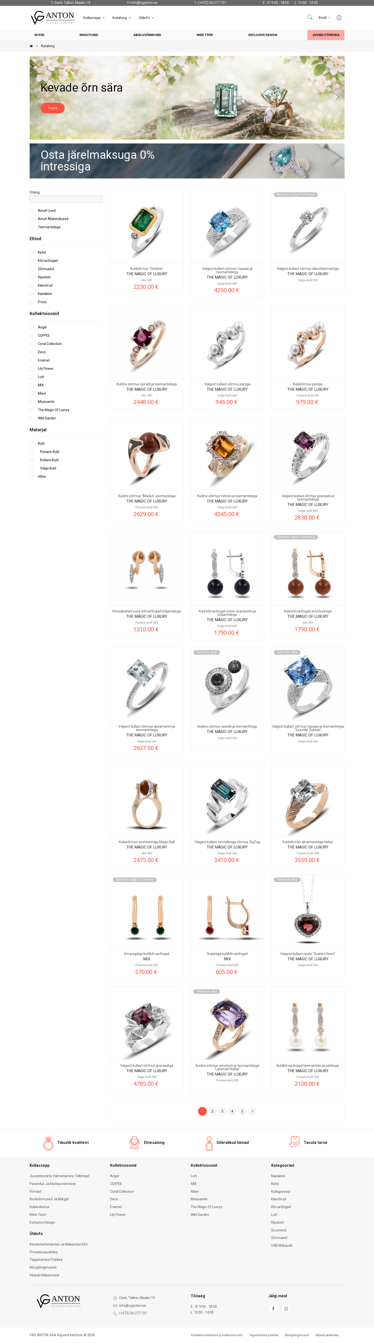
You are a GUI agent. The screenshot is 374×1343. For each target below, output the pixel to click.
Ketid (42, 252)
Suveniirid (278, 1230)
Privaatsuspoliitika (44, 1252)
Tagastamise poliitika (46, 1260)
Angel (42, 327)
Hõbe (42, 476)
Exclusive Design (262, 35)
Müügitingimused (43, 1267)
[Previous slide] (37, 98)
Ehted (39, 35)
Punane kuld (48, 451)
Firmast (35, 1191)
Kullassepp (94, 18)
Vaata (52, 108)
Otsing (35, 192)
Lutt (41, 377)
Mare (42, 393)
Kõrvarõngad (48, 260)
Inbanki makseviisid (44, 1275)
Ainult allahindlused (53, 219)
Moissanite (46, 401)
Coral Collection (50, 343)
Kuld (41, 443)
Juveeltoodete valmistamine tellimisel (59, 1176)
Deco (42, 352)
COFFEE (44, 335)
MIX (41, 385)
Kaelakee (45, 293)
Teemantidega (49, 227)
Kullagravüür (280, 1191)
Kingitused (88, 35)
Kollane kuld (48, 460)
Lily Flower (46, 368)
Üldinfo (147, 18)
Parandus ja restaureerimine (53, 1184)
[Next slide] (337, 98)
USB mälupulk (281, 1245)
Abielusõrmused (147, 35)
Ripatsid (44, 277)
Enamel (44, 360)
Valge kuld (47, 468)
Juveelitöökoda (325, 35)
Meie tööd (205, 35)
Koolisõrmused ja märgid (49, 1199)
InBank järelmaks (327, 1335)
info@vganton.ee (142, 3)
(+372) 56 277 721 (210, 3)
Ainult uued (47, 210)
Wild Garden (47, 418)
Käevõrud (45, 285)
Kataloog (122, 18)
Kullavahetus (39, 1207)
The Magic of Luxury (54, 410)
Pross (42, 302)
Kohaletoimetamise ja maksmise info (59, 1244)
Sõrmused (46, 269)
